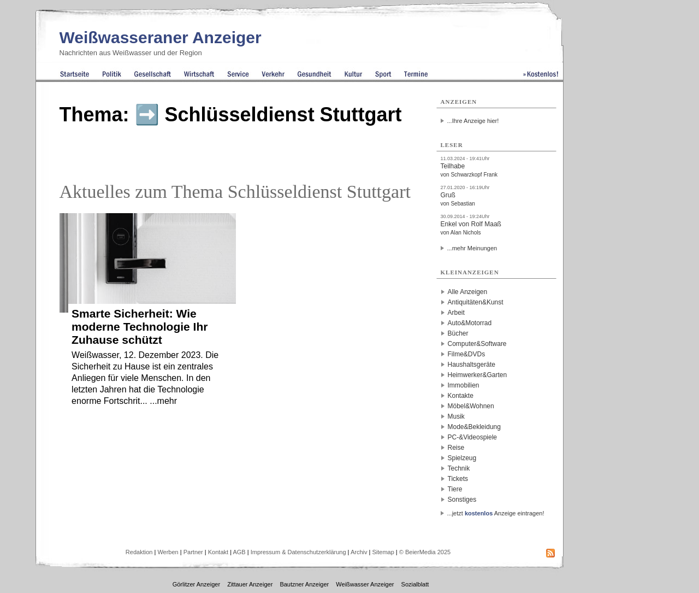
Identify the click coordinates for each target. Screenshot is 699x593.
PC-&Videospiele (472, 437)
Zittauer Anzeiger (250, 584)
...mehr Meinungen (472, 248)
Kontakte (460, 395)
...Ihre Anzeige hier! (473, 121)
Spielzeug (462, 458)
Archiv (359, 552)
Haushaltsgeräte (471, 364)
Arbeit (456, 312)
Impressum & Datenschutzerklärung (298, 552)
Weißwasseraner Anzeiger (161, 37)
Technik (459, 468)
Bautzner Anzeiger (304, 584)
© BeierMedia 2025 (425, 552)
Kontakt (218, 552)
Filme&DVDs (466, 354)
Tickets (458, 479)
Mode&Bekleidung (474, 427)
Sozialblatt (415, 584)
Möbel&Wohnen (471, 406)
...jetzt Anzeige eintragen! (495, 513)
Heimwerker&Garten (477, 375)
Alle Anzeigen (468, 292)
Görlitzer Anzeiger (196, 584)
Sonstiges (462, 499)
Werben (167, 552)
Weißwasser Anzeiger (365, 584)
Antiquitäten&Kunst (475, 302)
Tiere (455, 489)
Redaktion (139, 552)
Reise (456, 447)
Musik (456, 416)
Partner (193, 552)
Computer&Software (477, 344)
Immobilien (463, 385)
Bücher (458, 333)
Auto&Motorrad (470, 323)
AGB (239, 552)
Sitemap (383, 552)
